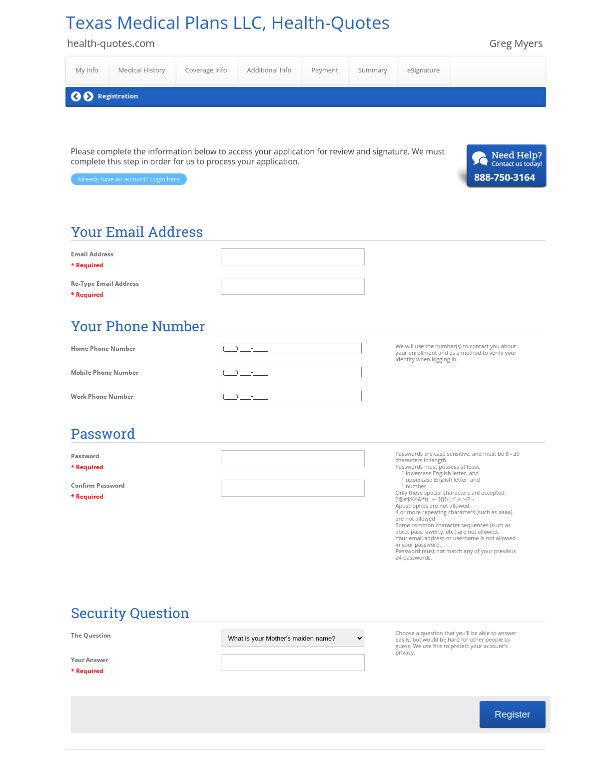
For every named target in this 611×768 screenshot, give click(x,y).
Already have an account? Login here (129, 179)
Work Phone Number (102, 396)
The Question (91, 635)
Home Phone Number (103, 348)
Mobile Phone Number (104, 372)
